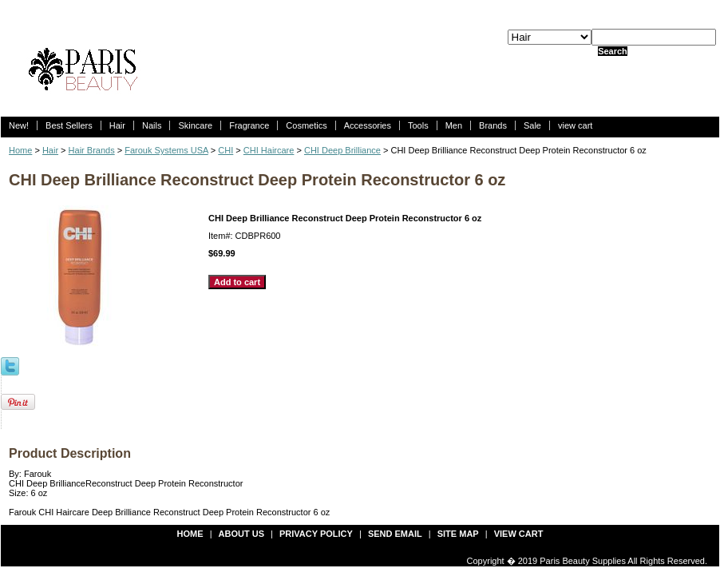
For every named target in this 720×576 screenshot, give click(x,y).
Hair (117, 125)
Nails (151, 125)
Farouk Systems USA (166, 150)
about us (241, 533)
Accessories (367, 125)
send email (395, 533)
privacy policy (316, 533)
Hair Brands (92, 150)
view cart (575, 125)
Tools (418, 125)
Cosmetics (306, 125)
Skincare (195, 125)
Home (20, 150)
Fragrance (249, 125)
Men (453, 125)
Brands (493, 125)
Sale (532, 125)
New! (19, 125)
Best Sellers (69, 125)
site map (458, 533)
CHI (225, 150)
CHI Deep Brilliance (342, 150)
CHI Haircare (269, 150)
